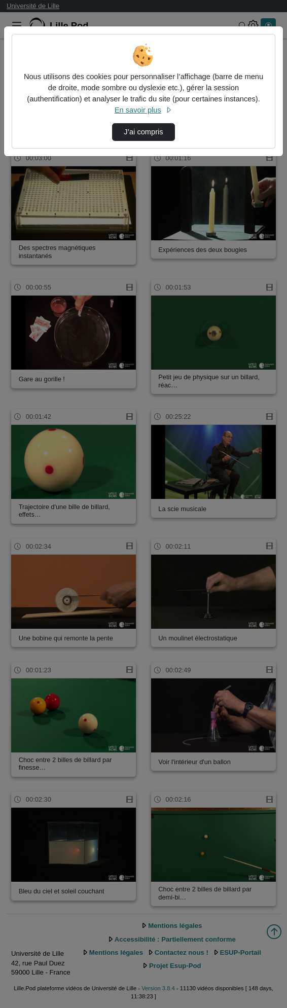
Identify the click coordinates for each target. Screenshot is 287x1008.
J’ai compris (143, 132)
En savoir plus (143, 110)
